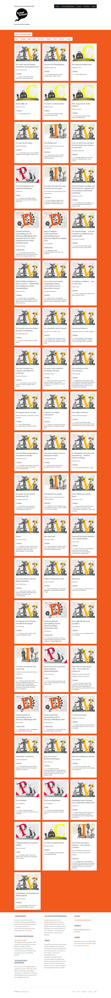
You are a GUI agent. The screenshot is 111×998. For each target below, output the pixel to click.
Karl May (79, 341)
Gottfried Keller (76, 553)
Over (78, 991)
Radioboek (59, 772)
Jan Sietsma (61, 638)
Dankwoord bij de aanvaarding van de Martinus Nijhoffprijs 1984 (26, 717)
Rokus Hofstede (56, 590)
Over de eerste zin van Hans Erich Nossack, (83, 145)
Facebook (77, 932)
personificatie (48, 299)
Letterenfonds (79, 588)
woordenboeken (89, 548)
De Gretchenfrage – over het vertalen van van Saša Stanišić (83, 233)
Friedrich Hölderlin (61, 729)
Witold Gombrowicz (30, 685)
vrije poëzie (56, 682)
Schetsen (61, 39)
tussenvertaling (20, 685)
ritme (49, 684)
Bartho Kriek (19, 299)
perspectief (54, 380)
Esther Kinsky (54, 301)
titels (54, 340)
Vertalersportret (50, 143)
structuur (58, 467)
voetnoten (58, 338)
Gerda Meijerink (58, 506)
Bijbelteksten (47, 590)
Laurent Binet (76, 507)
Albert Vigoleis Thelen (78, 295)
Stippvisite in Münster (25, 756)
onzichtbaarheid (20, 731)
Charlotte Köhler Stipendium (52, 639)
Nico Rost (35, 301)
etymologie (75, 726)
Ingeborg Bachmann (21, 200)
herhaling (19, 594)
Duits (20, 76)
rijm (17, 201)
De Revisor (26, 812)
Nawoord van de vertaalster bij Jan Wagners (54, 669)
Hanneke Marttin (77, 866)
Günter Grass (79, 633)
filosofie (55, 638)
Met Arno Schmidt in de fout (83, 756)
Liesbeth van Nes (53, 382)
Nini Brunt (50, 506)
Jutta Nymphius (26, 154)
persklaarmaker (83, 683)
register (60, 507)
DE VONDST (57, 426)
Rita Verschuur (30, 254)
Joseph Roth (62, 588)
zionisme (63, 341)
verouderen (89, 341)
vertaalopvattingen (21, 426)
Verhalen (86, 6)
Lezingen (48, 39)
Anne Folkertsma (31, 592)
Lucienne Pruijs (48, 549)
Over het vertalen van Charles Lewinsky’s (24, 370)
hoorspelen (91, 863)
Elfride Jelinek (60, 852)
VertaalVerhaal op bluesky (82, 920)
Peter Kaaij (85, 550)
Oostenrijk (35, 465)
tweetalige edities (30, 198)
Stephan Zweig (53, 115)
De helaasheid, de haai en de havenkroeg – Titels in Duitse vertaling (83, 455)
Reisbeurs (76, 579)
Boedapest (50, 773)
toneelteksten (83, 422)
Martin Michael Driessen (30, 299)
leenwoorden (90, 725)
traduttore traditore (21, 549)
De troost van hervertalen (54, 104)
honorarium (25, 687)
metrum (50, 682)
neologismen (32, 467)
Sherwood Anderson (55, 383)
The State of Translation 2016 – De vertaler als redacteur (81, 669)
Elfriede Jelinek (24, 907)
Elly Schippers (79, 338)
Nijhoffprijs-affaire (26, 682)
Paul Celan (58, 252)
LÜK (23, 768)
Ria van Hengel (25, 256)
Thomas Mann (79, 385)
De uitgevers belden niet (82, 64)
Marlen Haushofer (28, 78)
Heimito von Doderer (84, 726)
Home (57, 6)
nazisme (58, 341)
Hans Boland (83, 382)
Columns (23, 39)
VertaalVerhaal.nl (24, 991)
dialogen (21, 633)
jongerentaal (30, 153)
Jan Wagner (59, 681)
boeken (53, 946)
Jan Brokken (91, 382)
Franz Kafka (54, 509)
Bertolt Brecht (87, 204)
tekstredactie (86, 688)
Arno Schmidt (82, 766)
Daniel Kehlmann (20, 509)
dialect (21, 298)
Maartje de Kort (31, 252)
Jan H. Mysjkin (91, 768)
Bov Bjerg (24, 594)
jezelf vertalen (90, 425)
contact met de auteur (53, 155)
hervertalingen (55, 113)
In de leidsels (21, 800)
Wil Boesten (91, 293)
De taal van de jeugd (24, 143)
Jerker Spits (88, 684)
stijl (73, 550)
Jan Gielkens (87, 633)
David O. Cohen (89, 467)
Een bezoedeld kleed (52, 800)
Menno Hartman (89, 864)
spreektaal (23, 592)
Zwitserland (84, 553)
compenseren (20, 507)
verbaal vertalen (86, 866)
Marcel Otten (28, 633)
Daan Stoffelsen (48, 507)
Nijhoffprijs (19, 254)
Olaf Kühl (81, 814)
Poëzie (55, 39)
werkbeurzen (87, 588)
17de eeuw (28, 509)
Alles (17, 39)
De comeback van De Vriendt (55, 328)
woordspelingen (23, 905)
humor (74, 340)
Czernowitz (50, 768)
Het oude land (49, 536)
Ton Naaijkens (76, 383)
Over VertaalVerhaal (68, 6)
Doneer (86, 945)
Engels (33, 154)
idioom (90, 246)
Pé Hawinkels (86, 380)
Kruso (18, 536)
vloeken (29, 383)
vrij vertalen (84, 383)
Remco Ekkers (62, 301)
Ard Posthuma (59, 465)
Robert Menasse (48, 426)
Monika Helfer (81, 117)
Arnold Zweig (51, 341)
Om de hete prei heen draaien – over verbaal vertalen (81, 845)
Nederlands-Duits (77, 424)
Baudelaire (23, 688)
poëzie (49, 298)
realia (17, 467)
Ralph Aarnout (83, 74)
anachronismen (76, 769)
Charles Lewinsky (26, 384)
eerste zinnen (26, 76)
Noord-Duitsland (52, 546)
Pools (76, 817)
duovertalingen (88, 338)
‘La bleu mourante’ (79, 715)
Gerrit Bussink (88, 861)
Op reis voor (54, 64)
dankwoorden (21, 942)
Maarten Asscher (80, 203)
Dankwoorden (31, 39)
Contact (78, 6)
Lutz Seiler (26, 548)
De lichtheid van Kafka (53, 494)
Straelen (30, 549)
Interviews (40, 39)
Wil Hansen (81, 684)
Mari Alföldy (22, 252)
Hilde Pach (32, 256)
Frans (81, 507)
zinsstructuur (83, 116)
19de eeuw (81, 548)
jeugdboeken (22, 153)
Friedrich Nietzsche (57, 203)
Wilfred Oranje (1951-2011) (54, 579)
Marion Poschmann (53, 156)
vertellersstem (79, 861)
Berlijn (57, 810)
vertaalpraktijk (53, 641)
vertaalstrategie (20, 595)
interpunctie (75, 551)
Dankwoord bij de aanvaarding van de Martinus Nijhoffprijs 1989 (54, 717)
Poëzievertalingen (49, 158)
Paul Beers (22, 198)
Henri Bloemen (27, 424)
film (83, 467)
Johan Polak (78, 812)
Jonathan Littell (79, 506)
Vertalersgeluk (83, 246)
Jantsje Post (59, 340)
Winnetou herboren (80, 328)
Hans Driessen (20, 301)
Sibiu (50, 775)
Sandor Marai (57, 773)
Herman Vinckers (29, 546)
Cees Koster (86, 385)
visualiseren (84, 509)
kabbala (49, 338)
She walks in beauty (80, 412)
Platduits (21, 546)
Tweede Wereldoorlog (22, 468)
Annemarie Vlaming (77, 247)
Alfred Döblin (28, 301)
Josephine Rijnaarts (52, 74)
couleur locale (56, 76)
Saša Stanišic (87, 247)
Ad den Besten (51, 729)
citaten (46, 382)
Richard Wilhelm (78, 204)
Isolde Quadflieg (32, 200)
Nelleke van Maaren (80, 725)
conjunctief (80, 159)
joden (45, 343)
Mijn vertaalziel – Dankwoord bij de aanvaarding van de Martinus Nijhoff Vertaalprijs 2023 (55, 236)
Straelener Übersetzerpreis (80, 863)
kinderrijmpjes (20, 551)
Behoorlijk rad (21, 104)
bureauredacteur (77, 688)
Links (93, 6)
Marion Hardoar (20, 303)
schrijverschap (83, 293)
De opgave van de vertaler (26, 412)
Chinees (74, 206)
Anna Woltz (28, 768)
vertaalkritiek (31, 298)
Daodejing (88, 203)
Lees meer (28, 930)
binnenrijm (34, 856)
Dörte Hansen (57, 549)
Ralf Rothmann (86, 686)
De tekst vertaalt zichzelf (54, 843)
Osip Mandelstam (28, 810)
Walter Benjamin (32, 426)
